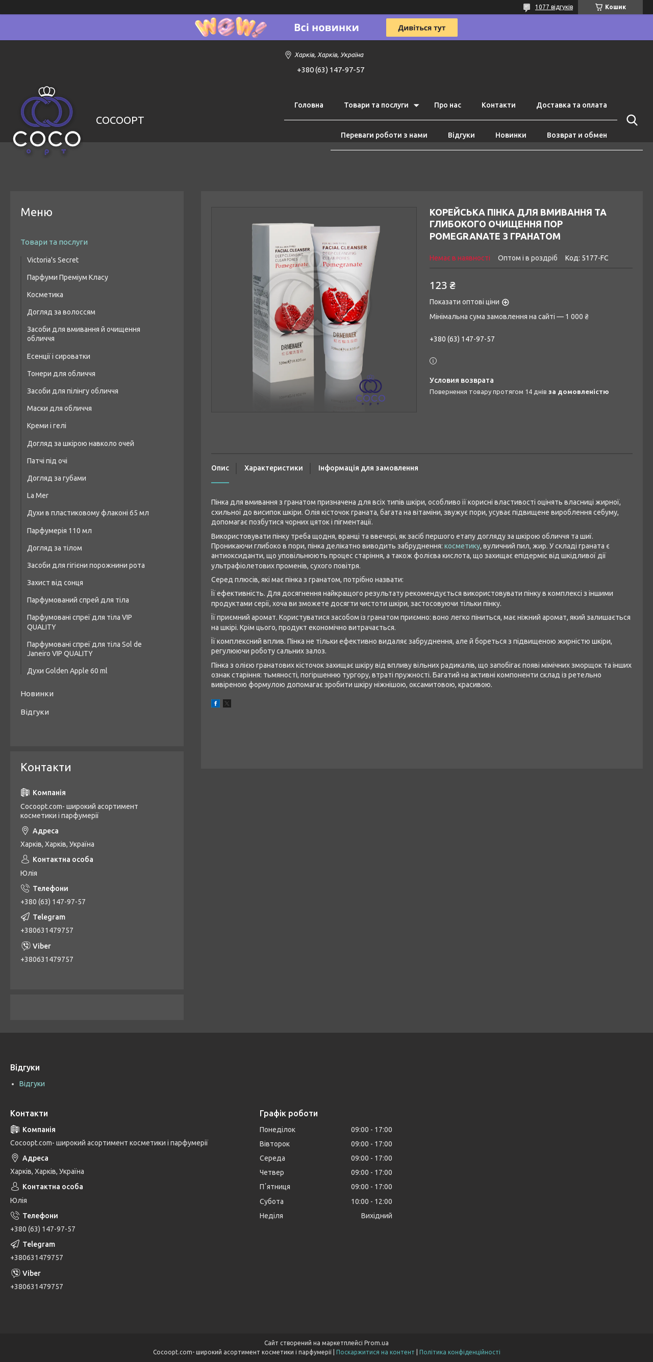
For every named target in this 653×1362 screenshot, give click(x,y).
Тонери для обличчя (61, 374)
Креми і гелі (46, 426)
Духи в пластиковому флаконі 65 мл (88, 513)
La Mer (37, 495)
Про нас (447, 105)
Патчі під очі (47, 461)
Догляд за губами (56, 478)
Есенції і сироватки (58, 356)
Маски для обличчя (59, 408)
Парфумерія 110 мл (59, 531)
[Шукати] (630, 120)
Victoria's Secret (53, 260)
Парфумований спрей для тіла (78, 600)
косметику (462, 546)
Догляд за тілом (54, 548)
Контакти (499, 105)
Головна (308, 105)
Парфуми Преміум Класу (67, 277)
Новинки (510, 135)
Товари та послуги (376, 105)
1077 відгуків (554, 7)
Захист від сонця (55, 583)
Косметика (45, 295)
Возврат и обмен (577, 135)
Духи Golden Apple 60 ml (67, 671)
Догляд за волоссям (61, 312)
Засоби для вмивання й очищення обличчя (83, 334)
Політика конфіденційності (459, 1352)
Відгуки (461, 135)
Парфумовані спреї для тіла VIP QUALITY (79, 622)
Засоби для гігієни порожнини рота (86, 565)
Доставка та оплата (571, 105)
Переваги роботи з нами (384, 135)
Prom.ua (376, 1343)
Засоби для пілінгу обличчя (72, 391)
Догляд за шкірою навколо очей (80, 443)
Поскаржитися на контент (375, 1352)
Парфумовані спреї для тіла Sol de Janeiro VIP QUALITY (84, 649)
